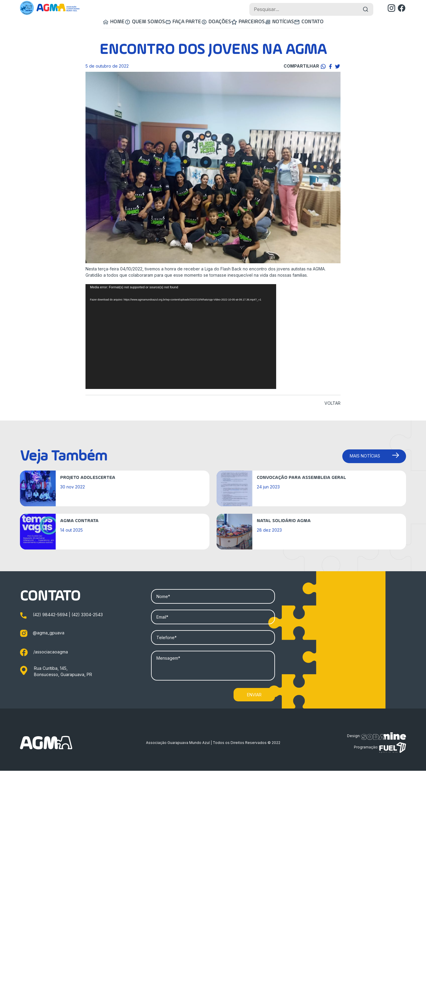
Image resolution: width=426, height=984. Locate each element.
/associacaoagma (44, 652)
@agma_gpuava (42, 633)
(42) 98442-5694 (51, 615)
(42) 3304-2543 (87, 615)
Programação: (380, 748)
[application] (180, 337)
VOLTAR (332, 403)
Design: (376, 736)
